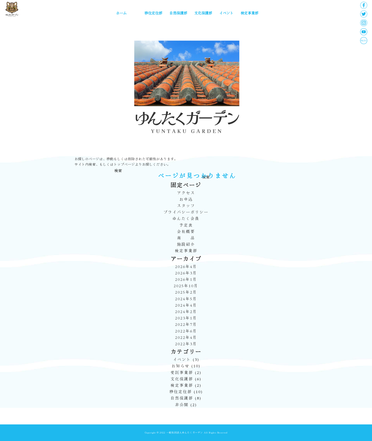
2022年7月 (186, 324)
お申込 (186, 199)
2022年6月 (186, 331)
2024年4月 (186, 305)
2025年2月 (186, 292)
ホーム (121, 12)
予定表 (186, 225)
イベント (226, 12)
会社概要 (186, 231)
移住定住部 (153, 12)
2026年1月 (186, 279)
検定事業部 (249, 12)
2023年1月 (186, 318)
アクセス (186, 192)
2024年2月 (186, 311)
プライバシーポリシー (186, 212)
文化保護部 (203, 12)
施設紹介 (186, 244)
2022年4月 (186, 337)
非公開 (182, 404)
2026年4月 (186, 266)
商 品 (186, 238)
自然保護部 (178, 12)
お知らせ (181, 365)
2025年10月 (186, 285)
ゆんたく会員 (186, 218)
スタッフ (186, 205)
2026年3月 (186, 273)
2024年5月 (186, 298)
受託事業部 (182, 372)
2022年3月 (186, 343)
